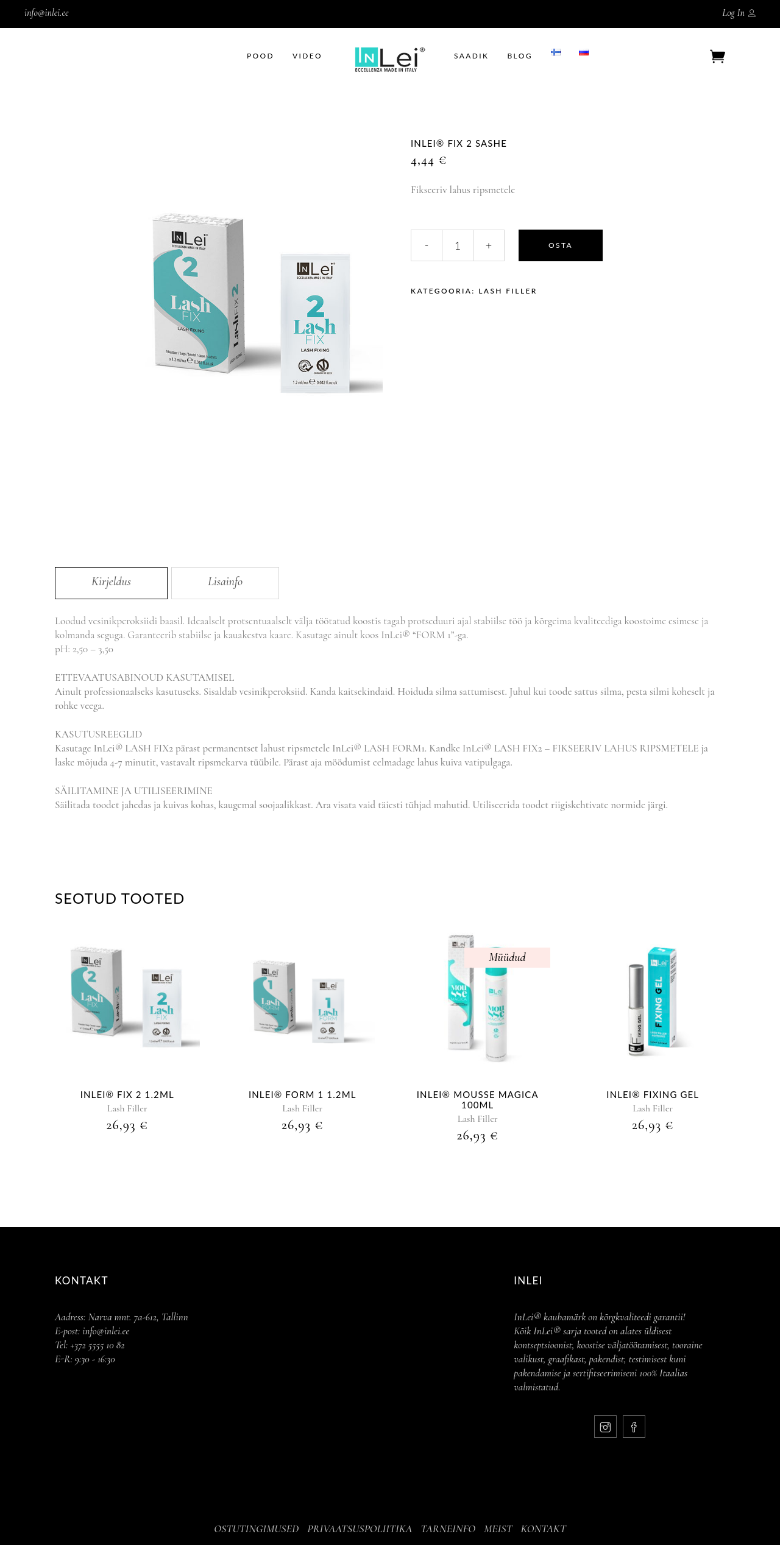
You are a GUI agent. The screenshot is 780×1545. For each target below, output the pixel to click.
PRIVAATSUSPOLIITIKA (359, 1528)
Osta (560, 245)
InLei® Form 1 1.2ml (302, 1094)
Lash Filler (507, 290)
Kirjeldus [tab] (111, 581)
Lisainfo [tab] (225, 581)
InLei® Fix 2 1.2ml (127, 1094)
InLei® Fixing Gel (652, 1094)
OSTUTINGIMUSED (256, 1528)
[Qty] (457, 245)
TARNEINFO (447, 1528)
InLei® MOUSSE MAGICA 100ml (478, 1099)
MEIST (498, 1528)
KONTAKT (543, 1528)
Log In (733, 13)
